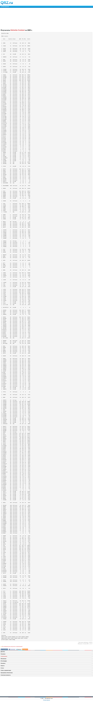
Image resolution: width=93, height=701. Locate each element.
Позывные (3, 653)
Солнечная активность (6, 675)
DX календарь (4, 660)
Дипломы (3, 651)
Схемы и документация (6, 670)
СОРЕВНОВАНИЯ (5, 6)
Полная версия (46, 700)
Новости (2, 665)
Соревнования (4, 656)
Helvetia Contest (18, 30)
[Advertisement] (41, 18)
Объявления (3, 658)
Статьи (2, 668)
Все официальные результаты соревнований (12, 646)
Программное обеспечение (7, 672)
